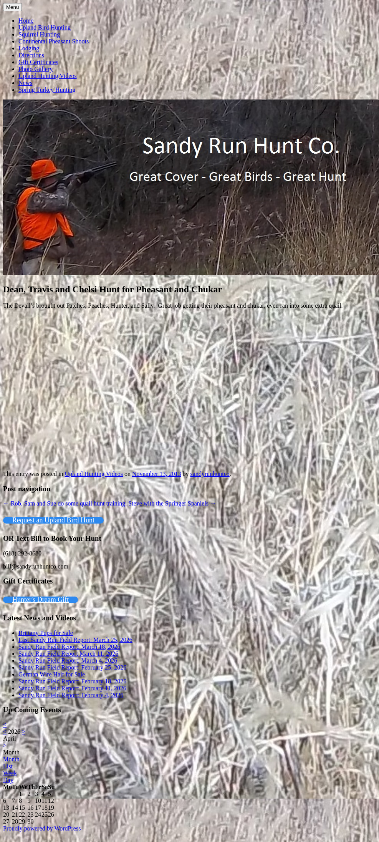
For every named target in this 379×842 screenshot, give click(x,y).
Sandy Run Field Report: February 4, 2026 (70, 695)
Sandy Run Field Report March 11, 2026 (68, 653)
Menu (12, 7)
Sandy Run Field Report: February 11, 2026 (72, 688)
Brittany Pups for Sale (45, 633)
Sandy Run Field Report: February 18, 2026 (72, 681)
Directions (31, 55)
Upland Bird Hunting (44, 27)
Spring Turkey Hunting (46, 89)
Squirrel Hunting (39, 34)
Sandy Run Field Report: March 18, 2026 (69, 646)
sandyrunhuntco (210, 474)
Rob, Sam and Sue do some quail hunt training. (65, 503)
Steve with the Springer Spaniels (172, 503)
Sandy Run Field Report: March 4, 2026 (67, 660)
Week (10, 773)
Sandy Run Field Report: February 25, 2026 (72, 667)
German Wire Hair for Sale (51, 674)
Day (8, 780)
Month (11, 752)
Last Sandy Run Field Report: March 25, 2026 (75, 639)
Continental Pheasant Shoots (53, 41)
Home (25, 20)
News (25, 83)
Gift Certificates (38, 62)
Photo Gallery (35, 69)
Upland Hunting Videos (47, 76)
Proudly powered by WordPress (42, 828)
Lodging (28, 48)
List (8, 766)
